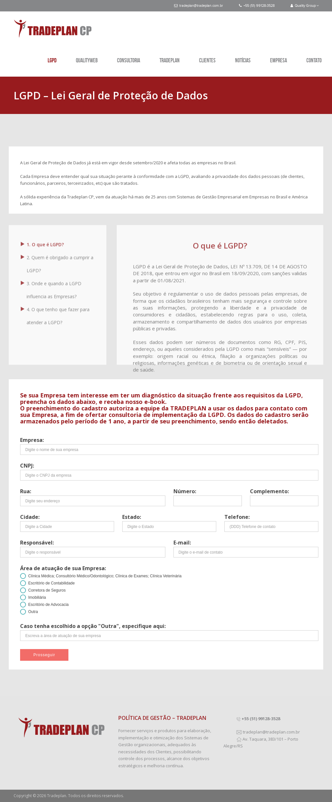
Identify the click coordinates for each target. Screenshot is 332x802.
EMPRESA (278, 60)
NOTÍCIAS (243, 60)
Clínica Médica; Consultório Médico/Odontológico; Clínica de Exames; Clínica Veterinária (105, 576)
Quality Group (304, 6)
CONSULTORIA (128, 60)
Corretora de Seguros (46, 590)
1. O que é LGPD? (45, 242)
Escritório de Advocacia (48, 604)
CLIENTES (207, 60)
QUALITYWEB (87, 60)
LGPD (52, 60)
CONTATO (314, 60)
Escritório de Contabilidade (51, 583)
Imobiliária (37, 597)
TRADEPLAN (170, 60)
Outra (33, 611)
